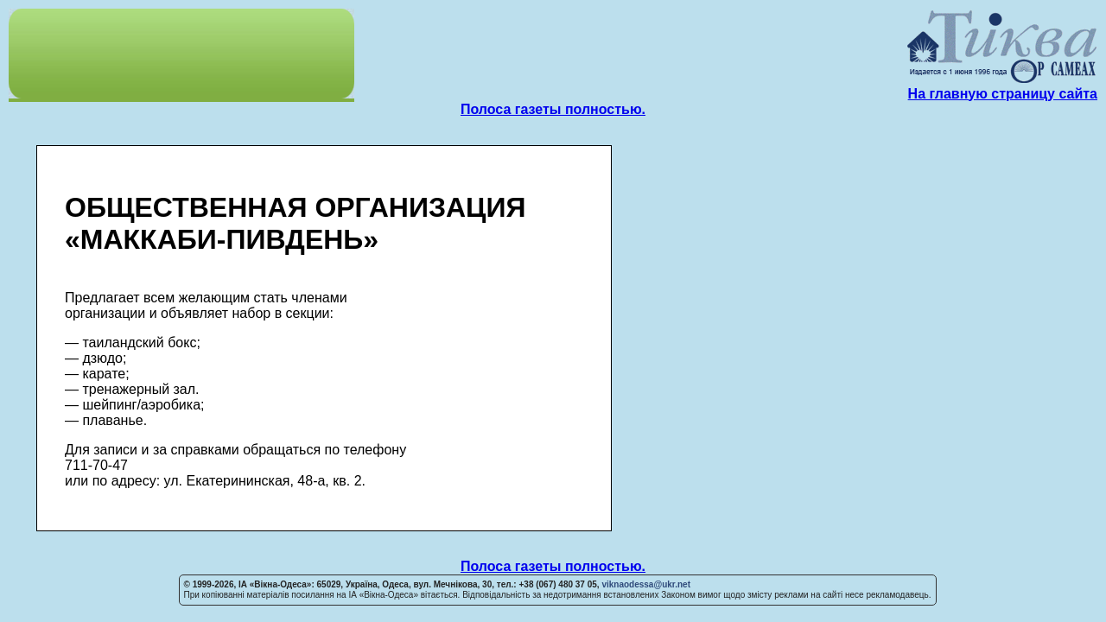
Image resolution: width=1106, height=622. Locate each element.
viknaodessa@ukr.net (645, 584)
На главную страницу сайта (1002, 93)
